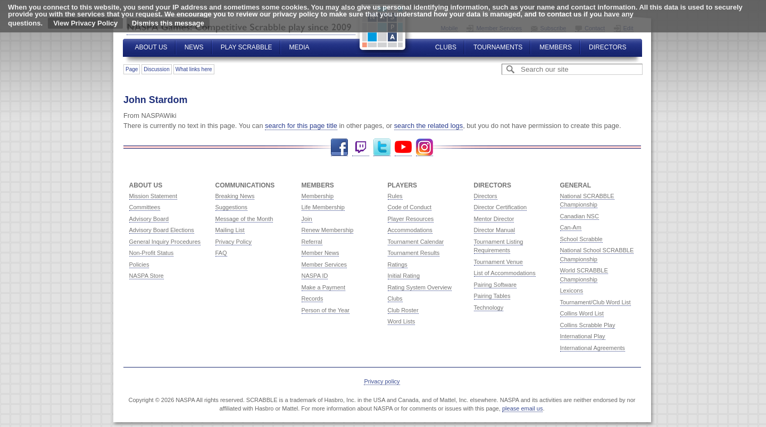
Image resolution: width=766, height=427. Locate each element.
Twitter (381, 147)
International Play (582, 336)
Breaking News (235, 196)
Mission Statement (153, 196)
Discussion (156, 69)
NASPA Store (146, 275)
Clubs (445, 47)
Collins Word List (582, 313)
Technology (489, 307)
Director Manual (494, 230)
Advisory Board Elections (161, 230)
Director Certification (500, 207)
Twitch (360, 147)
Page (132, 69)
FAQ (221, 253)
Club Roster (403, 310)
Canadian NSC (579, 216)
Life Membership (323, 207)
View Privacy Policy (85, 23)
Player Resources (411, 219)
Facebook (339, 147)
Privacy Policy (233, 241)
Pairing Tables (492, 296)
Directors (607, 47)
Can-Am (570, 227)
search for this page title (301, 126)
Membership (318, 196)
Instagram (424, 147)
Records (312, 298)
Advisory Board (149, 219)
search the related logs (428, 126)
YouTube (403, 147)
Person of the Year (326, 310)
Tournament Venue (498, 262)
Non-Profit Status (151, 253)
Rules (395, 196)
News (194, 47)
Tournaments (497, 47)
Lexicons (571, 290)
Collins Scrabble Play (587, 325)
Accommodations (410, 230)
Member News (320, 253)
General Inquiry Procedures (165, 241)
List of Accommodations (505, 273)
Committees (145, 207)
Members (555, 47)
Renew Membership (328, 230)
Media (299, 47)
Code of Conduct (410, 207)
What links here (194, 69)
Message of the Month (244, 219)
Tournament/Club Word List (595, 302)
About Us (151, 47)
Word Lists (401, 321)
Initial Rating (404, 275)
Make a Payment (324, 287)
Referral (312, 241)
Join (307, 219)
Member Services (324, 264)
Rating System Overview (420, 287)
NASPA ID (315, 275)
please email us (522, 408)
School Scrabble (581, 239)
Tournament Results (414, 253)
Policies (139, 264)
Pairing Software (495, 284)
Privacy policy (381, 381)
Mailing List (230, 230)
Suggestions (231, 207)
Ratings (397, 264)
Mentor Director (494, 219)
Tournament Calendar (416, 241)
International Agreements (592, 348)
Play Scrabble (246, 47)
